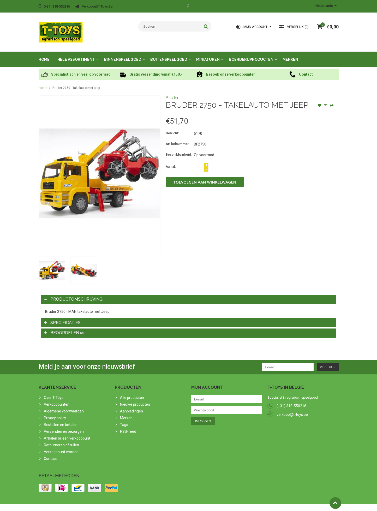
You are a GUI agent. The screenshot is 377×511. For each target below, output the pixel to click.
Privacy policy (55, 413)
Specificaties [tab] (62, 317)
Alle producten (132, 392)
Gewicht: (172, 128)
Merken (290, 54)
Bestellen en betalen (60, 419)
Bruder (172, 92)
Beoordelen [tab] (64, 327)
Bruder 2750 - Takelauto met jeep (76, 82)
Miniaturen (208, 54)
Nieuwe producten (135, 399)
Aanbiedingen (131, 406)
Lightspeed (142, 505)
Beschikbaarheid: (179, 149)
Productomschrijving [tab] (73, 293)
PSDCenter (107, 505)
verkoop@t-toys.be (292, 409)
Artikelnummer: (177, 139)
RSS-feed (128, 426)
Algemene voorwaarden (64, 406)
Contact (50, 453)
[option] (52, 265)
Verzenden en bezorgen (64, 426)
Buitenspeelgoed (168, 54)
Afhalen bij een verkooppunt (67, 433)
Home (44, 54)
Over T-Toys (53, 392)
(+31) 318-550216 (291, 401)
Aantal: (171, 161)
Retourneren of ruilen (61, 440)
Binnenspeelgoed (122, 54)
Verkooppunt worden (61, 447)
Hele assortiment (76, 54)
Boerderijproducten (251, 54)
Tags (124, 419)
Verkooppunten (56, 399)
